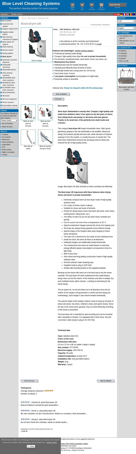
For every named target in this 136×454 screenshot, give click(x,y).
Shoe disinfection (9, 92)
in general (122, 58)
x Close (31, 446)
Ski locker (6, 96)
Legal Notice (6, 144)
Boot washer (7, 21)
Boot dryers (32, 18)
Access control (8, 50)
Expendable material (10, 105)
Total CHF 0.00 (115, 5)
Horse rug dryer (8, 102)
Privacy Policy (6, 149)
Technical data (96, 25)
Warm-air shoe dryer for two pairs (28, 123)
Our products (6, 137)
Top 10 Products (7, 123)
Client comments (7, 142)
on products (123, 56)
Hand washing (8, 47)
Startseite (4, 14)
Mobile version (17, 14)
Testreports (105, 25)
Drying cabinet (8, 53)
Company (5, 134)
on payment (123, 53)
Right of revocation (8, 152)
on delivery (122, 51)
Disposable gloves (9, 69)
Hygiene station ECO (10, 29)
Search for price (7, 126)
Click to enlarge (37, 60)
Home (24, 18)
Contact (4, 155)
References (6, 139)
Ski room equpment (10, 99)
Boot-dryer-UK (43, 18)
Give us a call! (123, 61)
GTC (3, 147)
